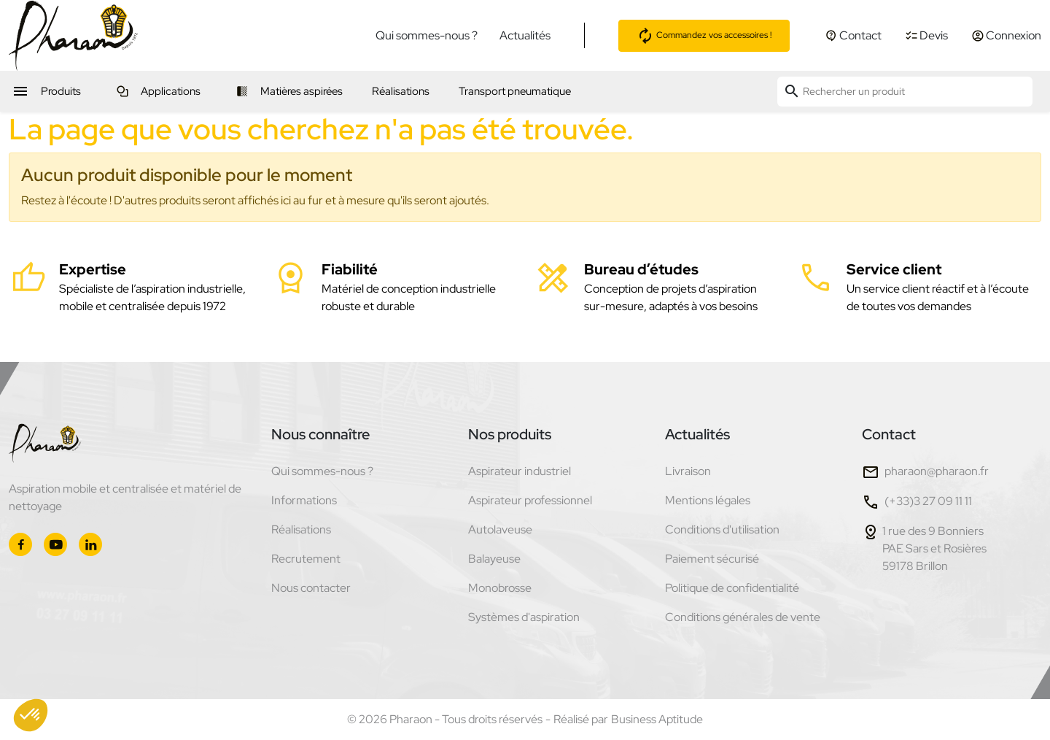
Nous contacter (311, 588)
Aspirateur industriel (519, 471)
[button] (30, 715)
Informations (304, 500)
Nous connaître (320, 434)
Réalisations (301, 529)
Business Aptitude (657, 719)
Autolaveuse (500, 529)
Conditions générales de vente (742, 617)
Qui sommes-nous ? (427, 35)
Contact (889, 434)
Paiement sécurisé (712, 558)
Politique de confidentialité (732, 588)
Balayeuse (494, 558)
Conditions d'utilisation (722, 529)
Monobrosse (500, 588)
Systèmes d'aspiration (524, 617)
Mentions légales (707, 500)
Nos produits (509, 434)
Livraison (688, 471)
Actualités (525, 35)
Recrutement (306, 558)
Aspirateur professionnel (530, 500)
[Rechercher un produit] (904, 92)
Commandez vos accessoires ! (704, 36)
